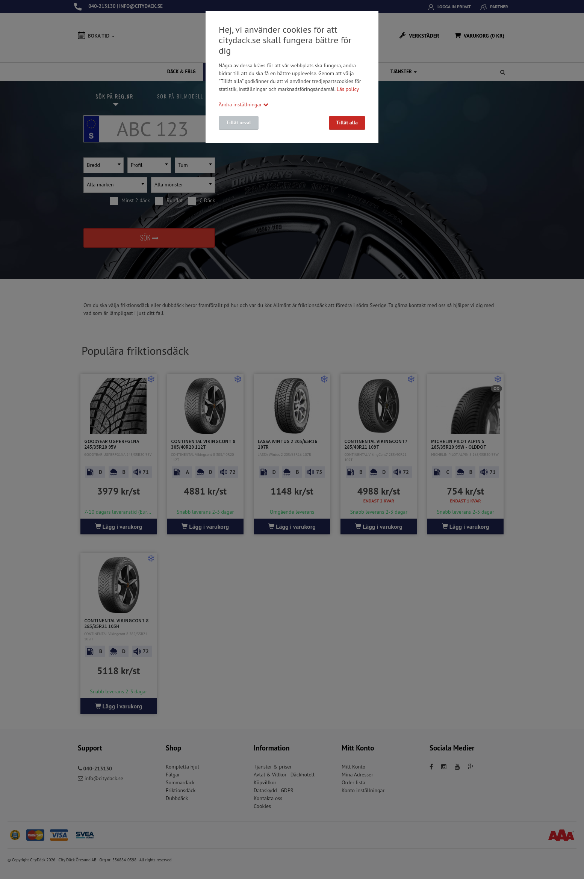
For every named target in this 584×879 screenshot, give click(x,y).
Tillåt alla (347, 122)
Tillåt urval (238, 122)
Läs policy (348, 89)
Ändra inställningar (243, 104)
